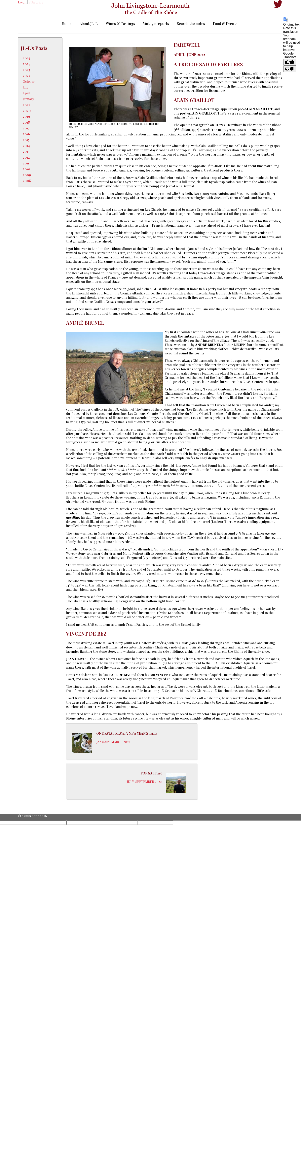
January (28, 99)
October (29, 81)
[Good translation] (289, 62)
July (25, 87)
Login (22, 2)
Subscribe (36, 2)
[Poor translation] (289, 69)
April (26, 93)
